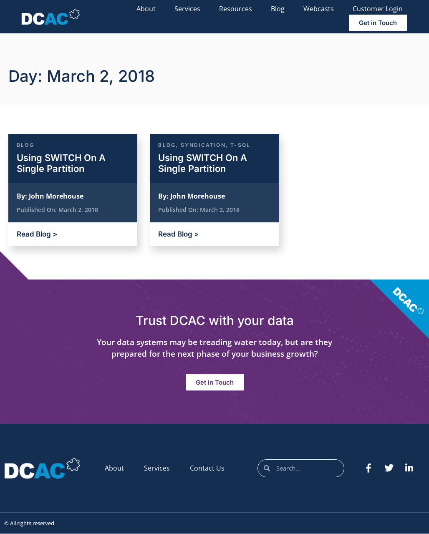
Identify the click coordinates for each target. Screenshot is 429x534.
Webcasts (318, 8)
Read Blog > (37, 234)
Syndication (203, 145)
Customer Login (378, 8)
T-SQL (240, 145)
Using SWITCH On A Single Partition (61, 163)
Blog (278, 8)
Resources (235, 8)
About (146, 8)
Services (187, 8)
